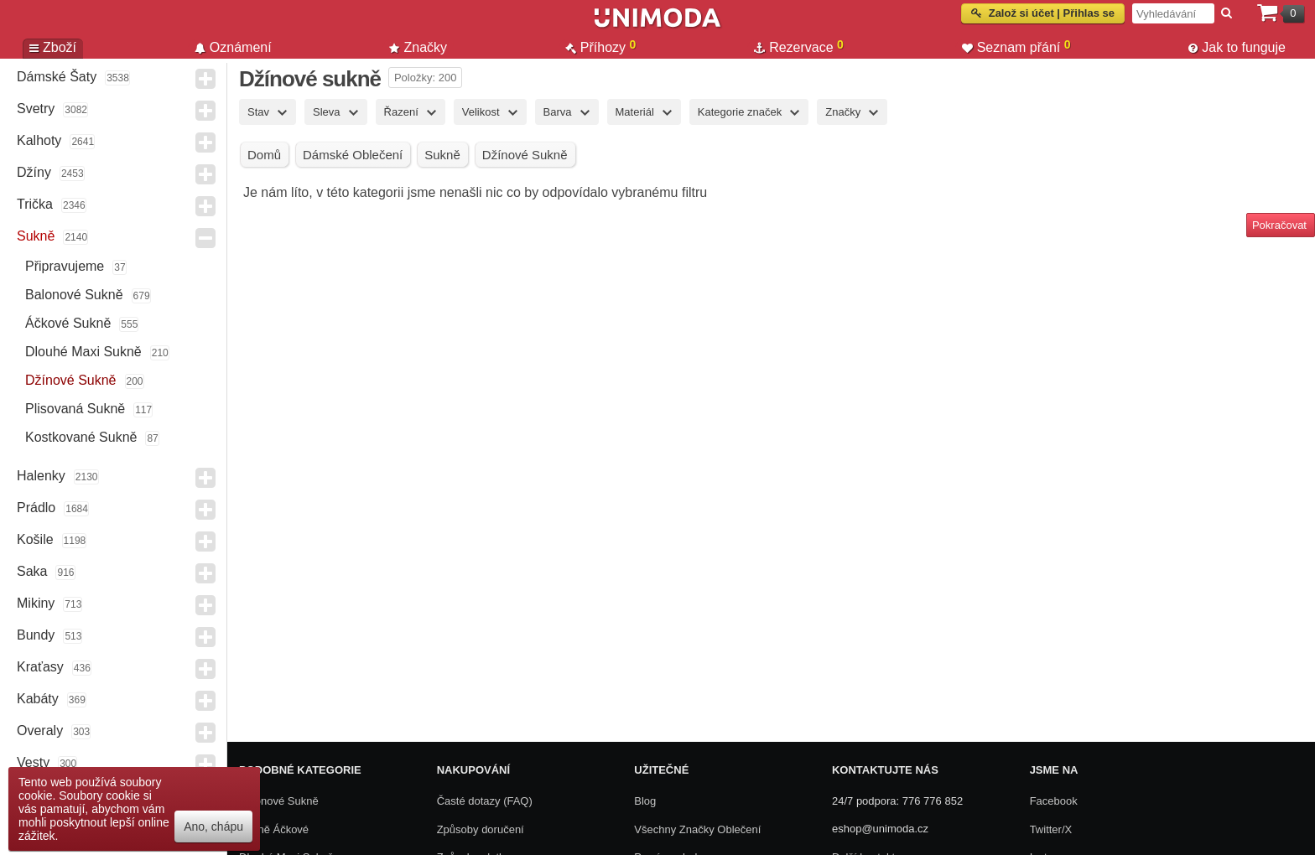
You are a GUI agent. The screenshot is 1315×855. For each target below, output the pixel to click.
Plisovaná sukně (75, 409)
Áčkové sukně (68, 323)
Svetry (36, 108)
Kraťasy (40, 667)
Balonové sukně (74, 295)
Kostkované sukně (81, 437)
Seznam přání (1016, 46)
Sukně (36, 236)
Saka (32, 571)
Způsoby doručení (480, 829)
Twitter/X (1051, 829)
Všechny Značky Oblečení (697, 829)
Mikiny (36, 603)
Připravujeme (64, 266)
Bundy (36, 635)
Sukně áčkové (274, 829)
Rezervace (799, 46)
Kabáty (38, 699)
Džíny (34, 172)
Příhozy (600, 46)
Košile (35, 539)
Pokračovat (1279, 225)
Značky (418, 47)
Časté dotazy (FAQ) (485, 801)
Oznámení (233, 47)
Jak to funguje (1237, 47)
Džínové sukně (71, 380)
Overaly (40, 730)
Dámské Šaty (56, 77)
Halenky (41, 476)
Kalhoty (39, 140)
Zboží (52, 47)
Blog (645, 801)
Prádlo (36, 507)
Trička (35, 204)
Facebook (1054, 801)
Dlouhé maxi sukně (83, 352)
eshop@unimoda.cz (880, 828)
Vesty (33, 762)
